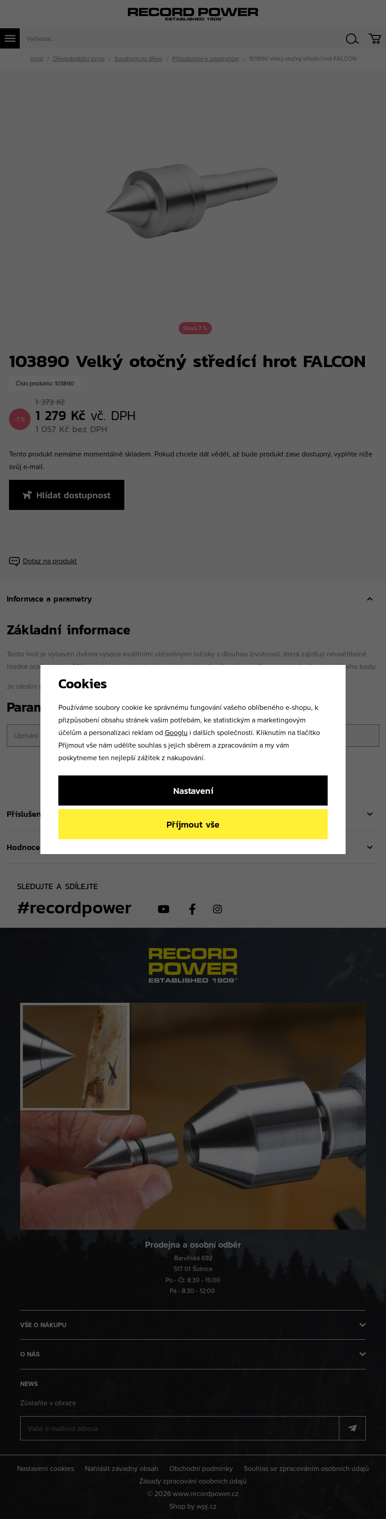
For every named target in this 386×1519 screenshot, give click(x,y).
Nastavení (193, 790)
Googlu (176, 732)
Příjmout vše (193, 824)
